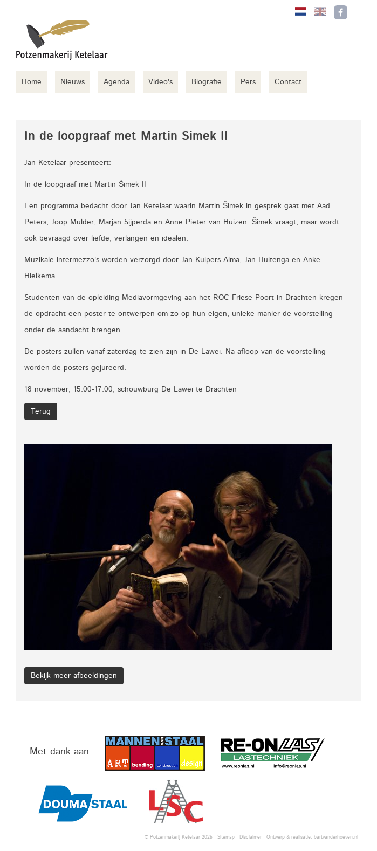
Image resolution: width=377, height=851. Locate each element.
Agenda (116, 82)
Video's (160, 82)
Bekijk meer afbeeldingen (74, 676)
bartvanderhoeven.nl (336, 837)
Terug (41, 411)
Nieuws (72, 82)
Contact (288, 82)
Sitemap (226, 837)
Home (32, 82)
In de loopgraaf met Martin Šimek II (85, 184)
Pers (248, 82)
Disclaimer (250, 837)
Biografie (206, 82)
